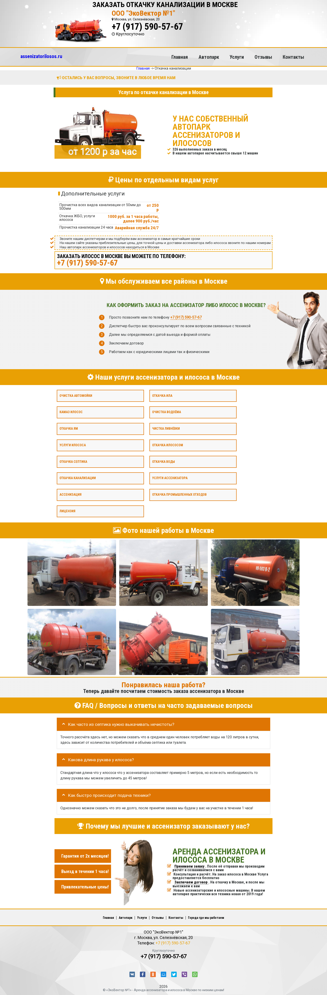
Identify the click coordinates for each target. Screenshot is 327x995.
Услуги (237, 57)
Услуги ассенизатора (170, 478)
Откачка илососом (167, 445)
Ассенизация (70, 495)
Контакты (293, 57)
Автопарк (208, 57)
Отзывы (263, 57)
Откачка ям (68, 429)
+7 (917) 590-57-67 (147, 26)
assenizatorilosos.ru (41, 56)
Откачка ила (162, 396)
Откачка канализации (77, 478)
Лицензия (67, 511)
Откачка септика (73, 461)
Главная (179, 57)
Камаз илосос (71, 412)
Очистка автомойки (75, 396)
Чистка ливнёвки (166, 429)
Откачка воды (163, 461)
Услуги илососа (72, 445)
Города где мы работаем (206, 917)
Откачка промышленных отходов (179, 495)
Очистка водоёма (166, 412)
